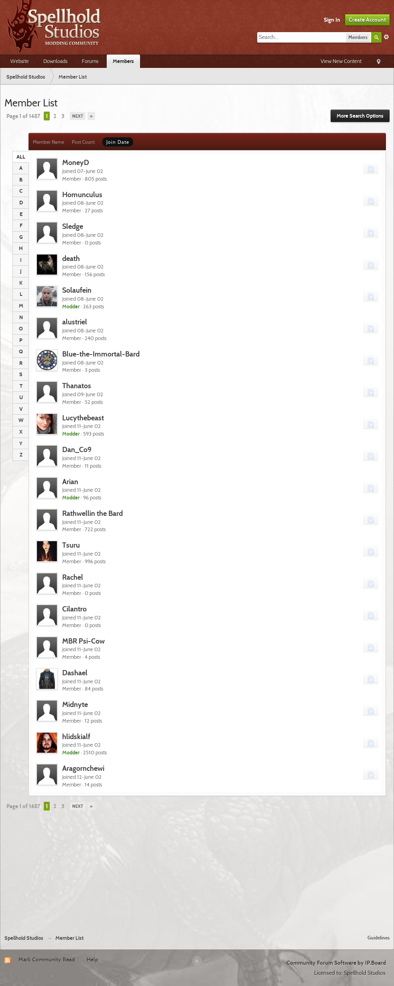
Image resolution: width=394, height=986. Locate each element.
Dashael (74, 672)
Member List (69, 938)
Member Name (48, 142)
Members (123, 61)
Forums (90, 61)
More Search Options (360, 116)
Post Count (83, 142)
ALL (20, 156)
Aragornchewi (83, 768)
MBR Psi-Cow (83, 641)
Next (77, 116)
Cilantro (74, 609)
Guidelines (379, 938)
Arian (70, 481)
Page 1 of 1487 (23, 116)
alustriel (74, 322)
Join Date (117, 142)
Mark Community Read (46, 959)
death (71, 258)
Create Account (367, 19)
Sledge (72, 226)
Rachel (72, 577)
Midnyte (75, 704)
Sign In (332, 19)
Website (19, 61)
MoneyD (75, 162)
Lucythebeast (83, 418)
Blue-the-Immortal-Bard (101, 354)
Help (92, 959)
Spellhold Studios (23, 938)
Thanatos (76, 385)
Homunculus (82, 194)
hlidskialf (76, 736)
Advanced (386, 37)
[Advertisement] (197, 869)
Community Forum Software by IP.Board (336, 962)
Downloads (55, 61)
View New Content (341, 61)
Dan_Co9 (76, 449)
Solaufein (76, 290)
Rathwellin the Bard (92, 513)
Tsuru (71, 545)
